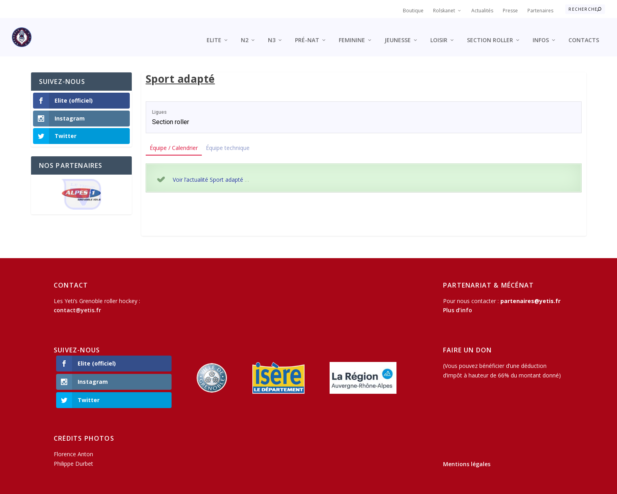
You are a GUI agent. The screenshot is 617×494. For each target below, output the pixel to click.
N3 (271, 33)
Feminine (352, 33)
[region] (81, 188)
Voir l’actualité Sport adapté (208, 173)
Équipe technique (228, 141)
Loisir (438, 33)
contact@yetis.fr (77, 303)
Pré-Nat (307, 33)
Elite (214, 33)
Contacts (583, 33)
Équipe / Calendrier (174, 141)
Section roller (490, 33)
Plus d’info (457, 303)
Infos (541, 33)
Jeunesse (398, 33)
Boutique (413, 10)
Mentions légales (466, 457)
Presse (510, 10)
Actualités (482, 10)
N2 (244, 33)
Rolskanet (444, 10)
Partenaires (540, 10)
